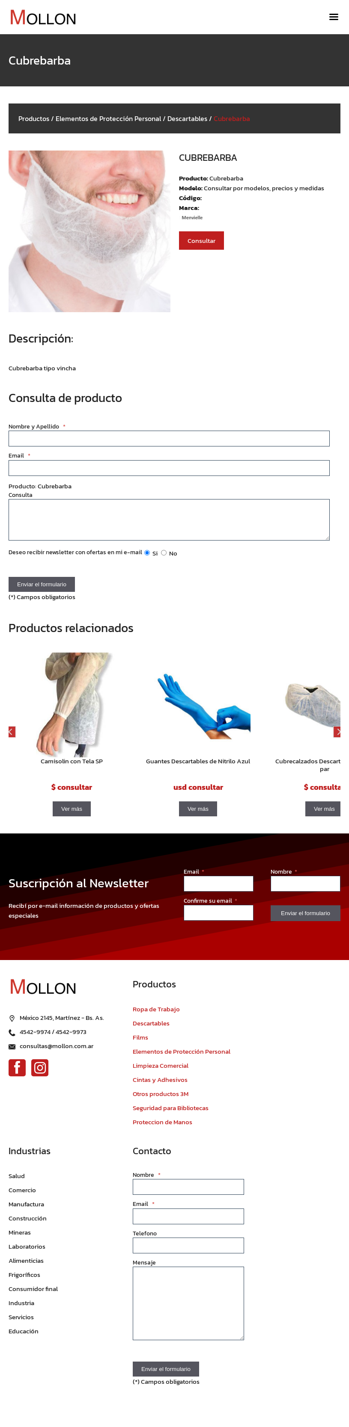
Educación (24, 1337)
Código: (190, 198)
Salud (17, 1182)
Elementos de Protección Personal (108, 118)
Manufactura (26, 1210)
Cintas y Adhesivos (160, 1086)
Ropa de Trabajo (156, 1015)
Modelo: (191, 188)
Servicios (21, 1323)
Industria (21, 1309)
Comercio (22, 1196)
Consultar (201, 240)
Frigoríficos (24, 1281)
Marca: (189, 208)
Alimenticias (26, 1267)
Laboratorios (27, 1253)
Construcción (28, 1224)
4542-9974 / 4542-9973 (53, 1038)
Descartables (187, 118)
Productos (33, 118)
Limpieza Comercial (160, 1072)
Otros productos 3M (160, 1100)
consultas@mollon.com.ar (56, 1052)
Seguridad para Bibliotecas (171, 1114)
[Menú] (333, 17)
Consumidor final (33, 1295)
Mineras (20, 1239)
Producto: (194, 178)
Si (151, 559)
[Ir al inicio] (43, 17)
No (169, 559)
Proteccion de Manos (162, 1128)
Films (140, 1044)
